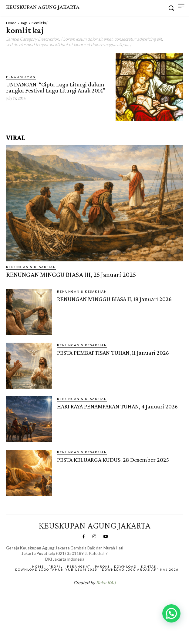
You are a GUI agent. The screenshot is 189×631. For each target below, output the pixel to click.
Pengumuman (21, 77)
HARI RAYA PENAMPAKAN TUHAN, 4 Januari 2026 (117, 406)
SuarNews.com (84, 598)
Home (11, 23)
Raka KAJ (106, 583)
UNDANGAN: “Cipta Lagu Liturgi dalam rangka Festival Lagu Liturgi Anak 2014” (55, 87)
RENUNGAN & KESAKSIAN (31, 267)
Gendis (113, 598)
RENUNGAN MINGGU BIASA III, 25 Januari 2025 (71, 274)
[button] (171, 613)
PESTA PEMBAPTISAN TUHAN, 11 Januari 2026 (113, 352)
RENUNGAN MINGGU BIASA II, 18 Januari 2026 (114, 299)
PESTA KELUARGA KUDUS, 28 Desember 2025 (113, 459)
